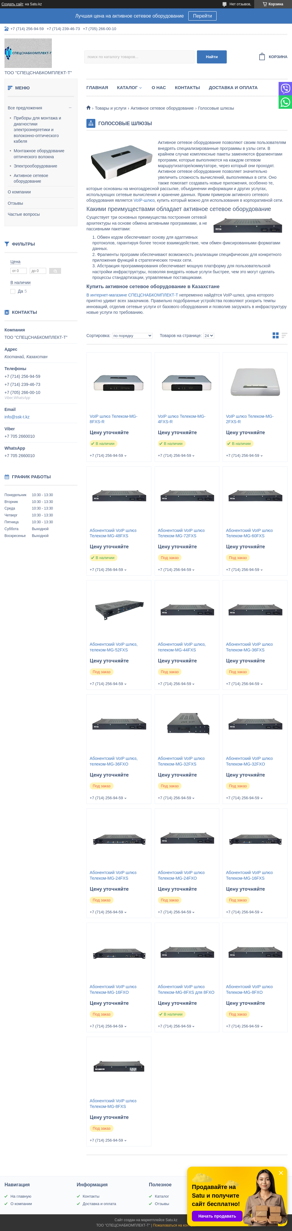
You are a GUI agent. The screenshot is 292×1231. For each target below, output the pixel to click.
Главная (97, 87)
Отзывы (15, 203)
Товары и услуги (110, 108)
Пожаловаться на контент (174, 1225)
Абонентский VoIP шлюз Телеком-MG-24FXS (113, 875)
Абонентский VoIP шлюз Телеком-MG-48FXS (113, 533)
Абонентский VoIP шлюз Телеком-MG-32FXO (249, 761)
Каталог (127, 87)
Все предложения (25, 107)
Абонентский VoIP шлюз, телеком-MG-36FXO (114, 761)
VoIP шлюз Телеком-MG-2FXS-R (250, 419)
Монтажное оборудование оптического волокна (39, 153)
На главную (20, 1196)
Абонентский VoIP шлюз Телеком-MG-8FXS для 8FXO (186, 989)
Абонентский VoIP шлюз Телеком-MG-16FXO (113, 989)
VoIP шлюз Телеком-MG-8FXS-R (113, 419)
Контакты (187, 87)
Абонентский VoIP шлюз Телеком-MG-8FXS (113, 1103)
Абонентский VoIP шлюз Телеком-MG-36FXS (249, 647)
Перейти (202, 15)
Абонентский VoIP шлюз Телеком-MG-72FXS (181, 533)
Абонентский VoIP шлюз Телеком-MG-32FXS (181, 761)
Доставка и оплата (233, 87)
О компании (19, 192)
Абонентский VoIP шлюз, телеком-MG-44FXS (182, 647)
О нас (159, 87)
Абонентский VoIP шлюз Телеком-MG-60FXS (249, 533)
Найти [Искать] (212, 57)
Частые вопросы (24, 214)
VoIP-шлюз (144, 200)
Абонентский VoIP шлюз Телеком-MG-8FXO (249, 989)
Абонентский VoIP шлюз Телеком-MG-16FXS (249, 875)
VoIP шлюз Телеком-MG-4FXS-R (182, 419)
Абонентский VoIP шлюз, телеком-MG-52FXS (114, 647)
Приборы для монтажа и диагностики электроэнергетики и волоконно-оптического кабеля (37, 130)
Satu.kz (171, 1220)
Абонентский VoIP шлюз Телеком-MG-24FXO (181, 875)
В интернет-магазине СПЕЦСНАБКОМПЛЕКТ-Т (132, 295)
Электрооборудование (35, 166)
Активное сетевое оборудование (31, 178)
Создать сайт (12, 4)
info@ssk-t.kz (16, 417)
